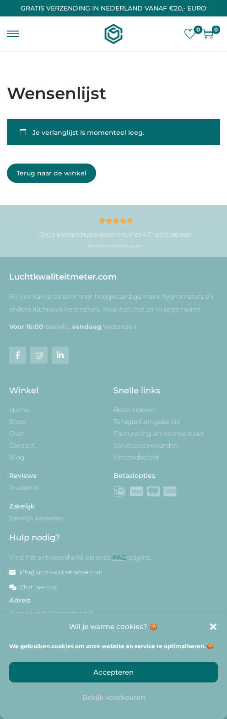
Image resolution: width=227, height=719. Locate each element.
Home (19, 410)
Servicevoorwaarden (146, 445)
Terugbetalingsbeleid (147, 422)
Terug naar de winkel (51, 173)
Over (16, 433)
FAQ (120, 557)
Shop (17, 422)
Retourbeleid (134, 410)
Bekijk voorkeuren (113, 697)
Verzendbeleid (136, 457)
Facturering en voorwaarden (159, 433)
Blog (17, 457)
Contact (22, 445)
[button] (213, 626)
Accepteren (113, 672)
